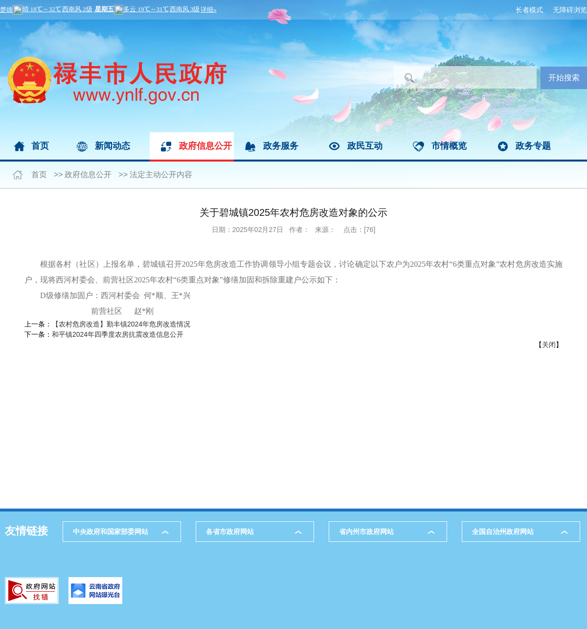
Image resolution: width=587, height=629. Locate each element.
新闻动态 (112, 146)
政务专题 (533, 146)
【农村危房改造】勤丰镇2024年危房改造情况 (121, 324)
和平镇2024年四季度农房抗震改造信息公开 (117, 334)
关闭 (549, 345)
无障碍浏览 (570, 10)
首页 (40, 146)
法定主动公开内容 (161, 174)
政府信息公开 (205, 146)
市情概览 (449, 146)
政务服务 (280, 146)
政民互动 (365, 146)
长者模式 (529, 10)
